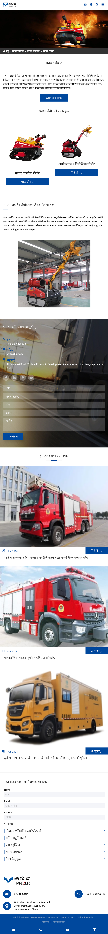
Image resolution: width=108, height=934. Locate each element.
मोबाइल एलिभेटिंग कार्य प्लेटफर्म (56, 831)
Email (7, 801)
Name (7, 790)
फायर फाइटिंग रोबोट (27, 173)
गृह (7, 51)
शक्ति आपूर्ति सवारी (16, 838)
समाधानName (56, 852)
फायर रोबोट (48, 51)
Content (8, 812)
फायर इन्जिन (33, 51)
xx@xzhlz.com (15, 353)
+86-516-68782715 (16, 343)
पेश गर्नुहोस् (13, 436)
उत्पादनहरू (18, 51)
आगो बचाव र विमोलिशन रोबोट (76, 164)
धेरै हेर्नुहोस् (27, 181)
